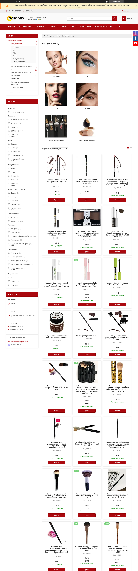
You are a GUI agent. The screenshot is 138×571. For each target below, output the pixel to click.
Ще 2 (12, 210)
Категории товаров (15, 40)
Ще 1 (12, 245)
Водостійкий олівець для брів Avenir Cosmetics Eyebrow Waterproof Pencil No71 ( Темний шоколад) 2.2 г (117, 150)
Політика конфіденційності (80, 568)
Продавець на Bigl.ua (69, 566)
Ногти (52, 27)
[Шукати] (114, 18)
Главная (11, 27)
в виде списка (131, 116)
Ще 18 (12, 185)
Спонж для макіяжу (118, 108)
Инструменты (68, 27)
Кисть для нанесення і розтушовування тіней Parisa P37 (57, 355)
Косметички (85, 27)
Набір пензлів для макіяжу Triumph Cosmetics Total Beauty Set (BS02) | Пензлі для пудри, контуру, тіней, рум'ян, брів (87, 357)
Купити (56, 168)
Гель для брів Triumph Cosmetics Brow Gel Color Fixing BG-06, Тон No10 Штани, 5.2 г (117, 202)
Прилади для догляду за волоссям (20, 83)
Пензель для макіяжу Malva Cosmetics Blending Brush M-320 (87, 463)
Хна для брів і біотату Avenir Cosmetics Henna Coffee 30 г (56, 305)
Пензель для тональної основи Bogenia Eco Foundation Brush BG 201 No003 (117, 517)
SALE (120, 27)
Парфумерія (15, 75)
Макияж (40, 27)
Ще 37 (12, 136)
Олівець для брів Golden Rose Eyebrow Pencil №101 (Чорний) (87, 149)
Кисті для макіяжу (87, 108)
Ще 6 (12, 161)
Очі (87, 76)
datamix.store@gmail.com (19, 342)
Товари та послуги (53, 36)
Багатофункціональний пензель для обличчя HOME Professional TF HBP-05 (56, 463)
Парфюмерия (25, 27)
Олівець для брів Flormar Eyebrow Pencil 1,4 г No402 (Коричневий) (56, 149)
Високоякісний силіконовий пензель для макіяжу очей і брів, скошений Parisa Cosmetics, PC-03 (117, 412)
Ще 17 (12, 270)
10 (128, 549)
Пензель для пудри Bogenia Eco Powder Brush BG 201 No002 (86, 516)
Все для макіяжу (17, 43)
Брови (56, 108)
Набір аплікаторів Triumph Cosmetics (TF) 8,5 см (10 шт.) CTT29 (87, 412)
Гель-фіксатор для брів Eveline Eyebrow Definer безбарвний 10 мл (56, 201)
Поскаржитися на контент (63, 568)
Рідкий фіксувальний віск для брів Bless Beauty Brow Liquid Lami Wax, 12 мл (86, 253)
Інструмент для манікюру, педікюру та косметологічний (21, 71)
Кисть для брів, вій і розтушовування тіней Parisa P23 (117, 305)
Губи (118, 76)
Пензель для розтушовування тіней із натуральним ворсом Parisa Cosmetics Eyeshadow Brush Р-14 (56, 518)
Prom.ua (79, 564)
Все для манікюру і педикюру (21, 66)
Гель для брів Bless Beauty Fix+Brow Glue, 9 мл (117, 252)
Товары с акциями (15, 93)
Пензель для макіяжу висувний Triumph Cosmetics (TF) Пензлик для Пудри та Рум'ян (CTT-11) (117, 356)
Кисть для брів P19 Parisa (86, 304)
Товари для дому (17, 87)
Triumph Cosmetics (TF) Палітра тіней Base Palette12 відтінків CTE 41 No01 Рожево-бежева (87, 202)
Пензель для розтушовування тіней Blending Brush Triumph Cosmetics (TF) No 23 (56, 412)
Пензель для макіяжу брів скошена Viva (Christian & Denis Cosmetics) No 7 (117, 463)
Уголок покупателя (103, 27)
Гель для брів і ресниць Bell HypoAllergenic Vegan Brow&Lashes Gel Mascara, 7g (56, 253)
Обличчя (56, 76)
